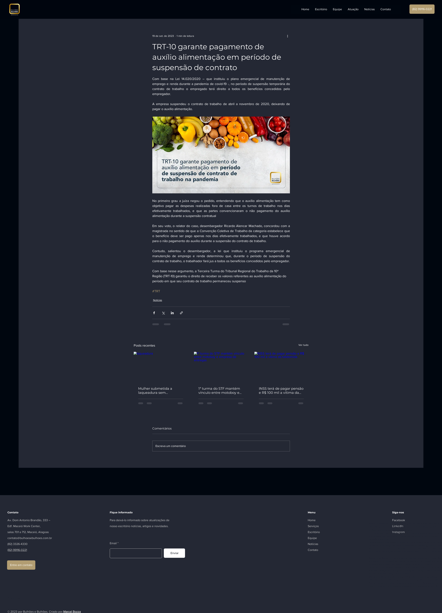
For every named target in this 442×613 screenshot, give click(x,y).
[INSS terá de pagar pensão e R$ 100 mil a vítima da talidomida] (281, 367)
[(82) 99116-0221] (422, 9)
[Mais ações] (287, 36)
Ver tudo (303, 344)
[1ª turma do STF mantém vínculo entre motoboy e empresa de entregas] (221, 367)
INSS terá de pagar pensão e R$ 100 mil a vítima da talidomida (281, 391)
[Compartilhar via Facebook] (154, 313)
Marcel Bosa (375, 523)
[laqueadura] (161, 367)
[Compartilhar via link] (181, 313)
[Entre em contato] (21, 565)
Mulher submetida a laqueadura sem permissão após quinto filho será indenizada (157, 391)
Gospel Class (383, 533)
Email (113, 543)
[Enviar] (174, 553)
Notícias (157, 300)
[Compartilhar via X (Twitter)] (163, 313)
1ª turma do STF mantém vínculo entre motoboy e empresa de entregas (219, 391)
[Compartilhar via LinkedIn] (172, 313)
